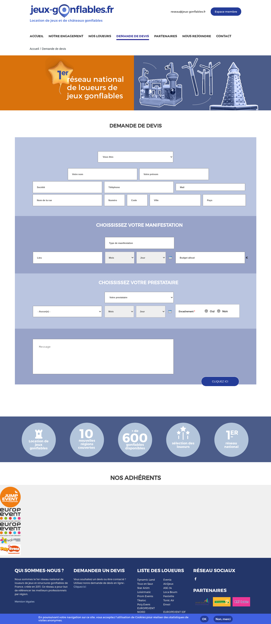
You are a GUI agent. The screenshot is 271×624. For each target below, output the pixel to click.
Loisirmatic (144, 592)
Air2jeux (168, 583)
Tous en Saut (145, 583)
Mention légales (25, 601)
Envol (166, 604)
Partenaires (165, 36)
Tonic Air (168, 600)
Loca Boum (170, 592)
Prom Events (145, 596)
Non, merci (223, 619)
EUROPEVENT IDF (174, 611)
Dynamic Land (146, 579)
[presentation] (170, 257)
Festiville (168, 596)
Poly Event (143, 604)
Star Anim (143, 587)
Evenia (167, 579)
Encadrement (187, 311)
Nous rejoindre (196, 36)
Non (225, 311)
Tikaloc (141, 600)
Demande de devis (132, 36)
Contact (223, 36)
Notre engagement (66, 36)
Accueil (36, 36)
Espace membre (226, 11)
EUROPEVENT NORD (146, 610)
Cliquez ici (80, 586)
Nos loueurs (99, 36)
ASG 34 (167, 587)
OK (204, 619)
